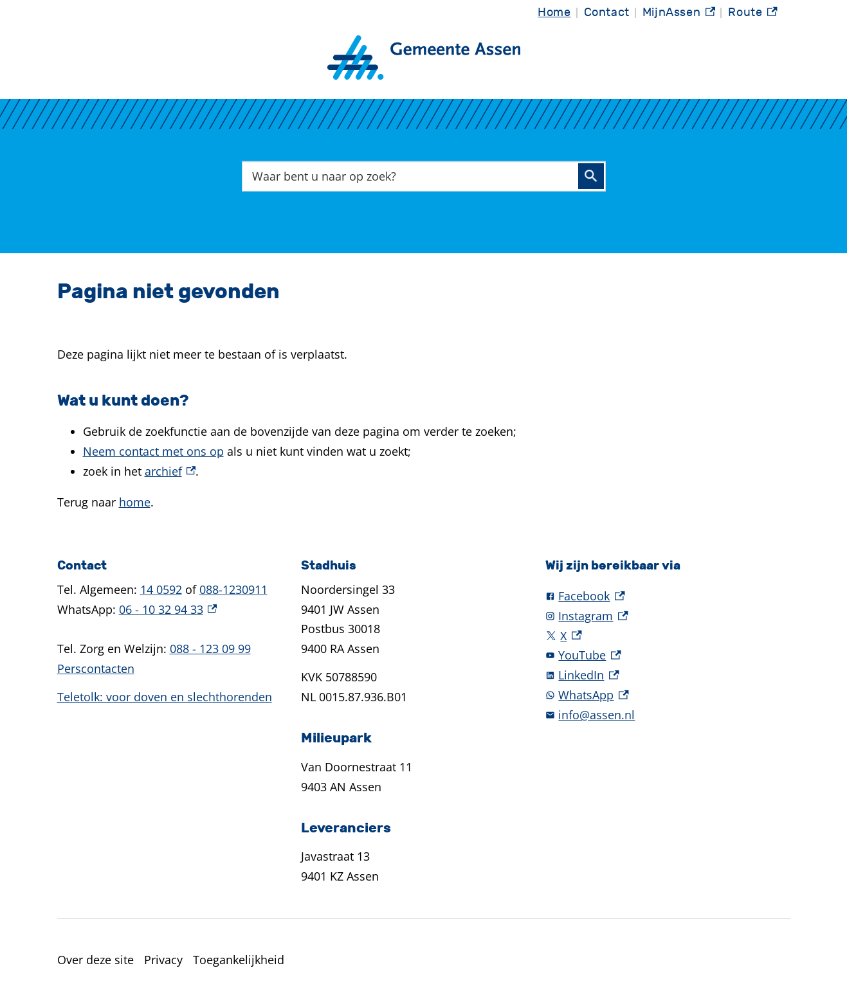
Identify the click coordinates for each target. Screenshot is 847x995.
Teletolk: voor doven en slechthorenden (164, 696)
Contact (607, 12)
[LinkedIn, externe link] (667, 675)
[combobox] (423, 176)
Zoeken (591, 176)
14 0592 (161, 589)
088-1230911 (233, 589)
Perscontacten (95, 668)
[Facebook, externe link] (667, 596)
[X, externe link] (667, 636)
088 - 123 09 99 (210, 648)
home (134, 502)
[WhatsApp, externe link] (667, 695)
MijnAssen (679, 12)
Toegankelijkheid (238, 959)
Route (752, 12)
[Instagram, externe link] (667, 616)
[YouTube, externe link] (667, 655)
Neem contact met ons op (153, 451)
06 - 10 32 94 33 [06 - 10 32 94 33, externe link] (168, 609)
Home (554, 12)
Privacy (163, 959)
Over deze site (95, 959)
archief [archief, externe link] (170, 471)
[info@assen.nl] (667, 715)
